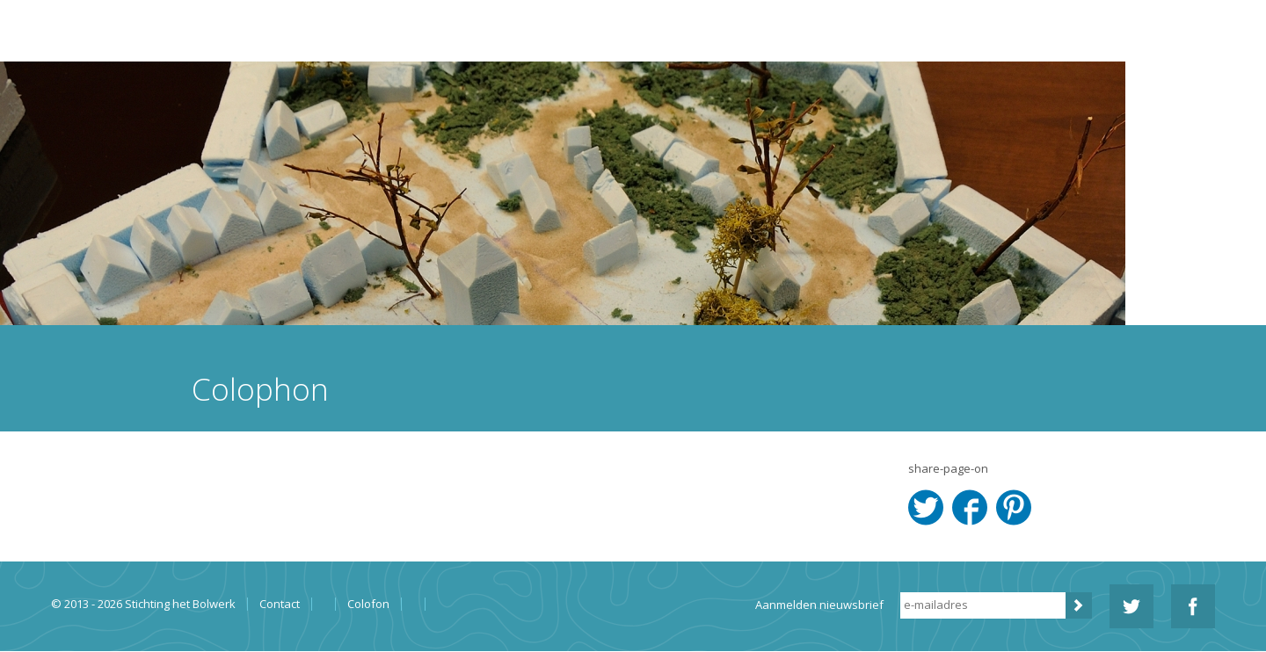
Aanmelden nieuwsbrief (819, 604)
